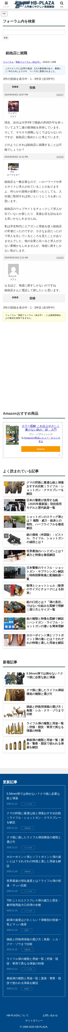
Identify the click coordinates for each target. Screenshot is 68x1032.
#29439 (60, 257)
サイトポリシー (34, 1020)
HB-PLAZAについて (18, 1015)
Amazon (41, 449)
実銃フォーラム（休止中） (28, 62)
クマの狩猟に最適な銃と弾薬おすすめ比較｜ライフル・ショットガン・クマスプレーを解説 (34, 818)
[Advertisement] (34, 366)
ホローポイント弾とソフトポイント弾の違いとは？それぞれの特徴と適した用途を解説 (34, 861)
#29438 (60, 157)
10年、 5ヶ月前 (30, 71)
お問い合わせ (50, 1015)
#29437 (60, 94)
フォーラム (8, 62)
